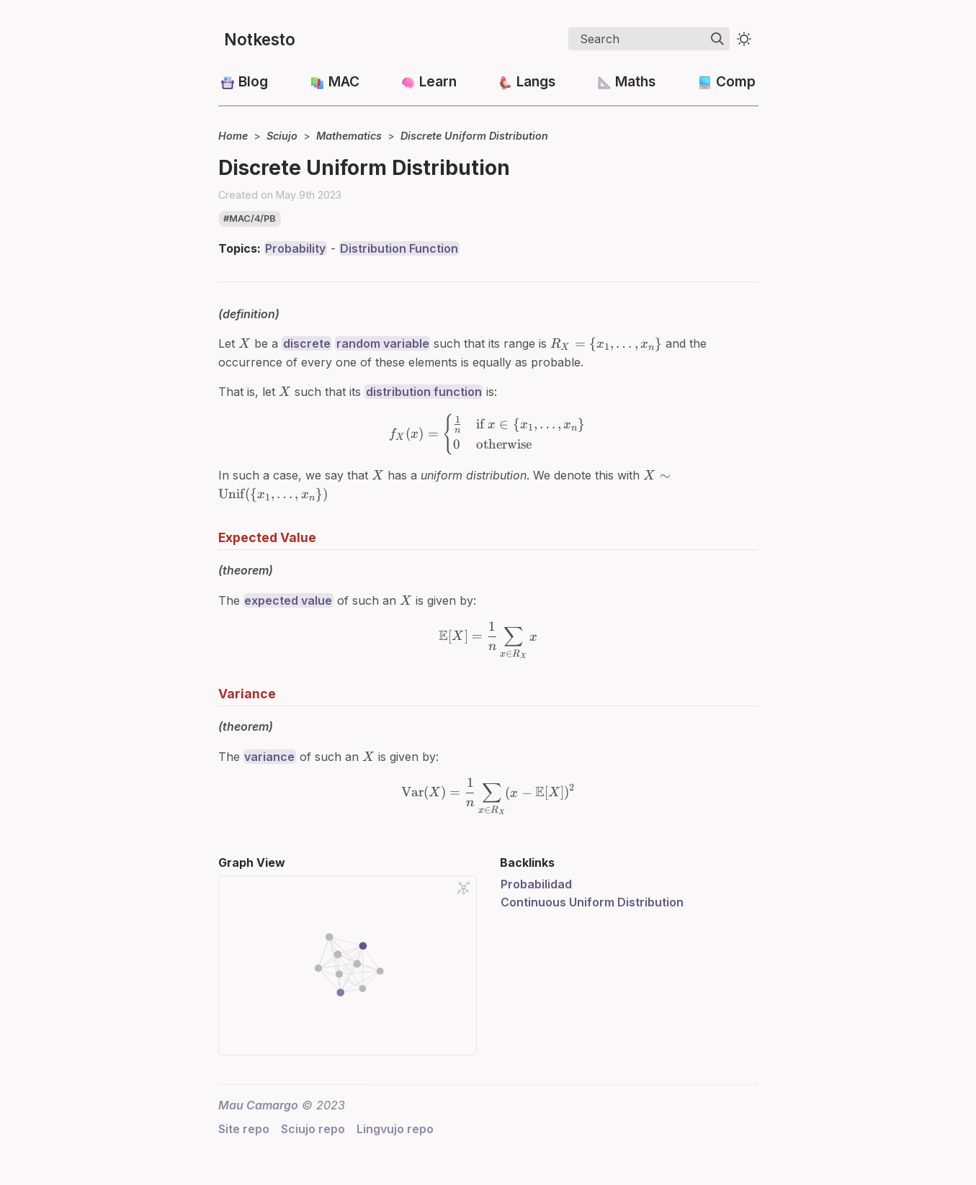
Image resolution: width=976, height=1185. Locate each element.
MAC (343, 81)
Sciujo (282, 136)
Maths (635, 81)
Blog (253, 81)
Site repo (243, 1129)
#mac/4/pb (249, 218)
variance (269, 756)
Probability (295, 248)
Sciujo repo (313, 1129)
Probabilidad (536, 884)
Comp (736, 81)
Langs (535, 81)
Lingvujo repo (395, 1129)
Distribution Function (399, 248)
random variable (382, 343)
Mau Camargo (258, 1105)
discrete (307, 343)
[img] (717, 38)
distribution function (424, 391)
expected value (288, 600)
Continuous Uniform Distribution (592, 902)
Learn (438, 81)
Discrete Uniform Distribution (474, 136)
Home (233, 136)
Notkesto (259, 39)
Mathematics (349, 136)
